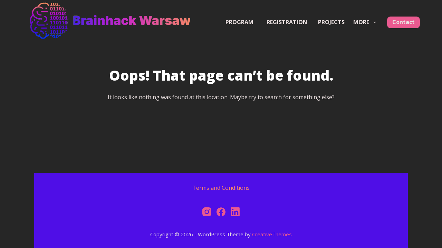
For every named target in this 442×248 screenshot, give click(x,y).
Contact (403, 22)
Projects (331, 22)
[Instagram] (206, 211)
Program (239, 22)
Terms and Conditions (221, 188)
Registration (290, 22)
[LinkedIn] (235, 211)
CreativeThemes (272, 234)
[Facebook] (221, 211)
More (365, 22)
